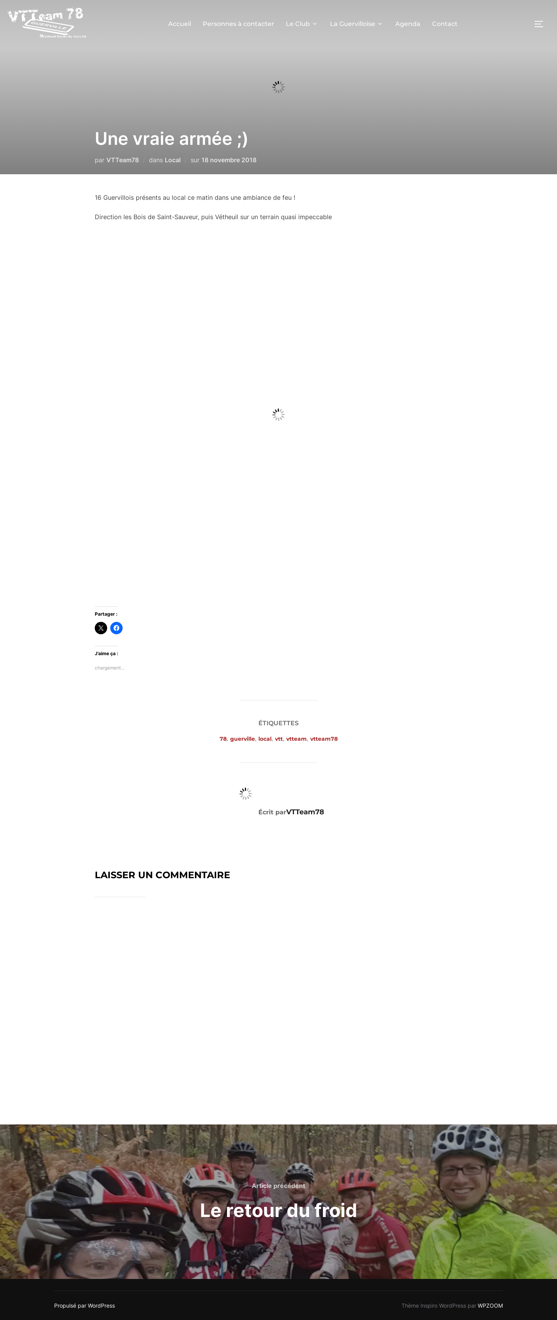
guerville (242, 738)
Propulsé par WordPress (84, 1305)
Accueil (179, 23)
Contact (445, 23)
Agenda (407, 23)
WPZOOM (490, 1305)
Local (173, 160)
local (265, 738)
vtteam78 (324, 738)
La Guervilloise (357, 23)
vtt (279, 738)
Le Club (302, 23)
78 (223, 738)
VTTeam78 (122, 160)
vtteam (296, 738)
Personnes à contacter (238, 23)
